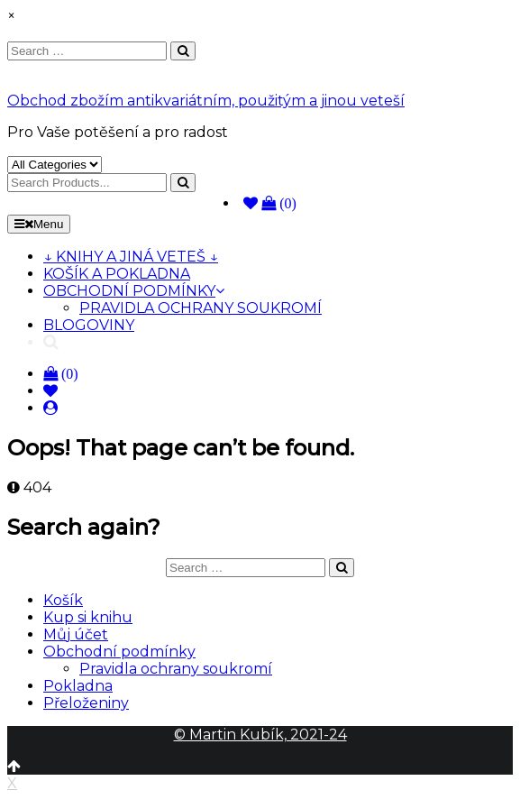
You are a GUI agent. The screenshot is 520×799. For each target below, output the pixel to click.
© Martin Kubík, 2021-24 (260, 734)
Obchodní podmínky (119, 651)
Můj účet (75, 634)
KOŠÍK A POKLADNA (116, 273)
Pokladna (78, 685)
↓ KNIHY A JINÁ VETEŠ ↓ (130, 256)
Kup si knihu (87, 617)
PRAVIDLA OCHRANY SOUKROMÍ (200, 308)
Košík (63, 600)
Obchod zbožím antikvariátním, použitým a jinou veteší (206, 100)
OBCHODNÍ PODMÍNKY (133, 290)
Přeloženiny (86, 703)
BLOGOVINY (88, 325)
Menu (38, 224)
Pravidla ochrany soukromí (175, 668)
